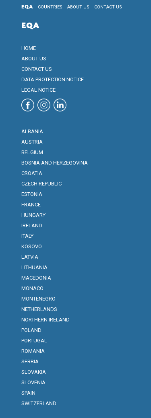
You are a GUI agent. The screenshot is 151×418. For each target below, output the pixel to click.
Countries (50, 7)
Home (28, 48)
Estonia (31, 194)
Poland (31, 330)
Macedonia (36, 278)
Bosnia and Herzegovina (54, 163)
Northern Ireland (45, 320)
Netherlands (39, 309)
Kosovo (31, 246)
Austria (32, 142)
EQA (27, 7)
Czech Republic (41, 184)
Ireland (31, 225)
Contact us (108, 7)
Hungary (33, 215)
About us (78, 7)
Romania (33, 351)
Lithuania (34, 267)
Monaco (32, 288)
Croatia (31, 173)
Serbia (30, 361)
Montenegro (38, 299)
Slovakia (33, 372)
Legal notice (38, 90)
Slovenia (33, 382)
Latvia (29, 257)
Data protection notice (52, 79)
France (31, 205)
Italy (27, 236)
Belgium (32, 152)
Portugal (34, 341)
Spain (28, 393)
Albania (32, 131)
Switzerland (38, 403)
